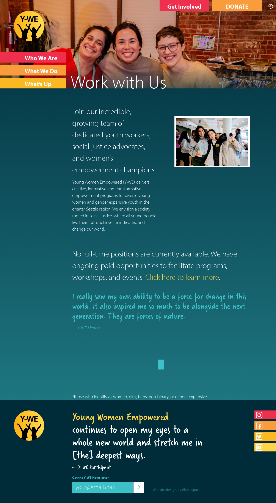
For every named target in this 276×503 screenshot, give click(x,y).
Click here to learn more (182, 277)
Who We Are (41, 58)
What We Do (41, 71)
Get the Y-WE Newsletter (90, 477)
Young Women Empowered (120, 417)
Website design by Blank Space (177, 489)
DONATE (237, 6)
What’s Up (38, 84)
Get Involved (184, 6)
